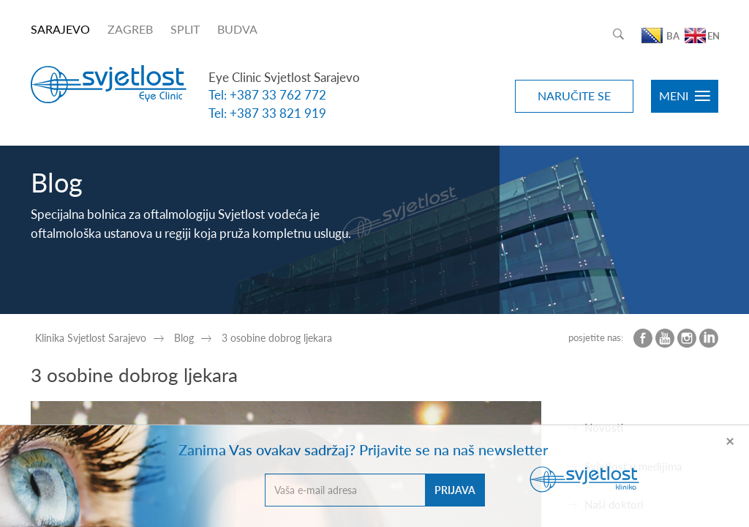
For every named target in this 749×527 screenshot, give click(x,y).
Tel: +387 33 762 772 (267, 94)
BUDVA (237, 29)
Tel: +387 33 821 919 (267, 113)
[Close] (730, 440)
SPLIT (185, 29)
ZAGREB (130, 29)
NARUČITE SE (574, 95)
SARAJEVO (60, 29)
